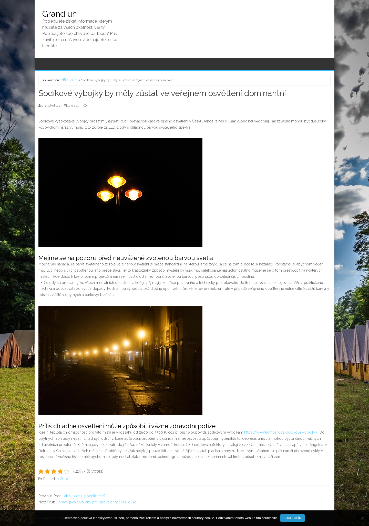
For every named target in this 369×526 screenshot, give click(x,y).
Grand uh (59, 13)
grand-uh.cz (51, 105)
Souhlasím (292, 518)
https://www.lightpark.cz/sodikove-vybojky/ (281, 432)
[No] (362, 518)
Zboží (64, 479)
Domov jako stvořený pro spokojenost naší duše (96, 502)
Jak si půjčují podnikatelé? (84, 496)
